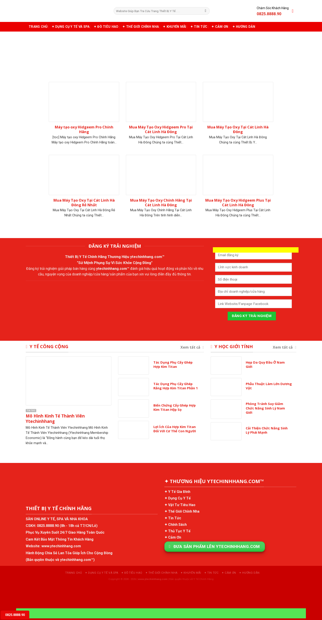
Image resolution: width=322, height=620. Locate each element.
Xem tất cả (192, 347)
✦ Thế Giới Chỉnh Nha (140, 27)
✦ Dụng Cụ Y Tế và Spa (71, 27)
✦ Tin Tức (199, 27)
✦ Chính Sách (175, 524)
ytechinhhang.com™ (147, 256)
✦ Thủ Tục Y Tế (177, 531)
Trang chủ (38, 27)
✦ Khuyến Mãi (174, 27)
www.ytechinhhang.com (61, 546)
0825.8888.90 (48, 526)
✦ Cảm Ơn (219, 27)
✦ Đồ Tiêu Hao (106, 27)
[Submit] (205, 11)
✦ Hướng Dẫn (243, 27)
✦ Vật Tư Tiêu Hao (179, 505)
